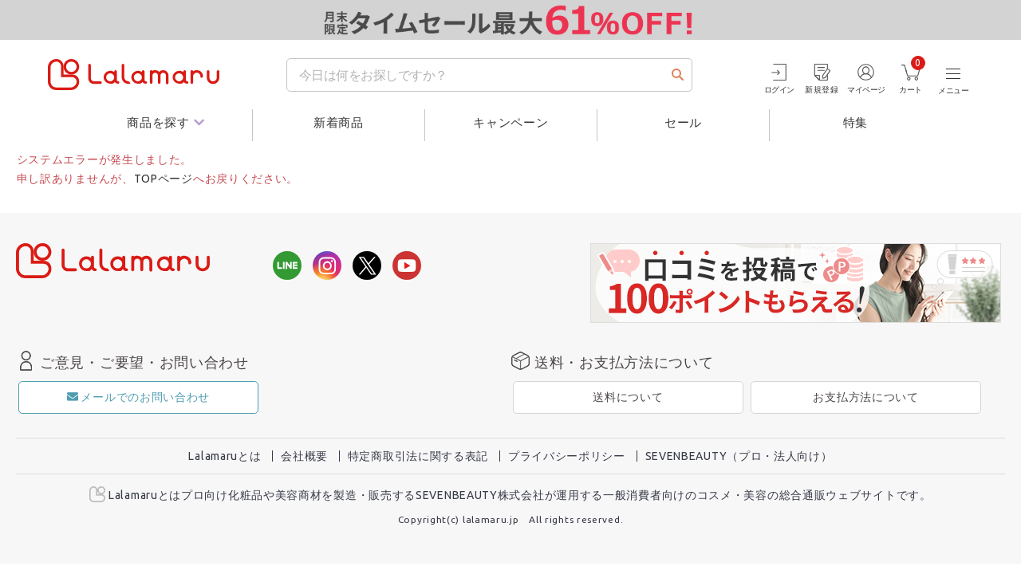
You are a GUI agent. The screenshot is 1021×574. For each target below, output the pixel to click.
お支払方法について (865, 397)
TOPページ (163, 178)
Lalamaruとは (224, 456)
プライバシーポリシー (566, 456)
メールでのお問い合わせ (138, 397)
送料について (628, 397)
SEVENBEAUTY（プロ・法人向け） (739, 456)
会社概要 (304, 456)
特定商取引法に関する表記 (418, 456)
